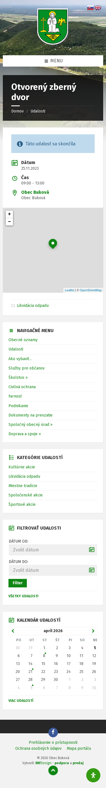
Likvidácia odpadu (33, 305)
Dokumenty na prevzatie (30, 415)
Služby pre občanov (26, 368)
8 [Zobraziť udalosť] (44, 655)
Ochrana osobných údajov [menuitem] (38, 748)
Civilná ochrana (22, 387)
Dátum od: (18, 541)
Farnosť (15, 396)
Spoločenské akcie (25, 495)
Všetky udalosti (23, 596)
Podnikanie (18, 405)
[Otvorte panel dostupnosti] (93, 775)
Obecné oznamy (23, 339)
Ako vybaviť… (20, 358)
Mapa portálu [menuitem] (79, 748)
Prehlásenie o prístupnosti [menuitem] (53, 742)
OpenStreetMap (91, 290)
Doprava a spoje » (24, 434)
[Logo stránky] (53, 44)
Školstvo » (18, 377)
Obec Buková (35, 192)
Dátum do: (18, 561)
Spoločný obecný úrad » (30, 424)
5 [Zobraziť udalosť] (32, 687)
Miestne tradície (22, 485)
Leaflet (69, 290)
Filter (18, 583)
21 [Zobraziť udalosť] (31, 671)
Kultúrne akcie (21, 467)
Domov (17, 111)
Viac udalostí (20, 701)
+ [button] (9, 214)
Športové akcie (22, 504)
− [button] (9, 221)
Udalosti (38, 111)
